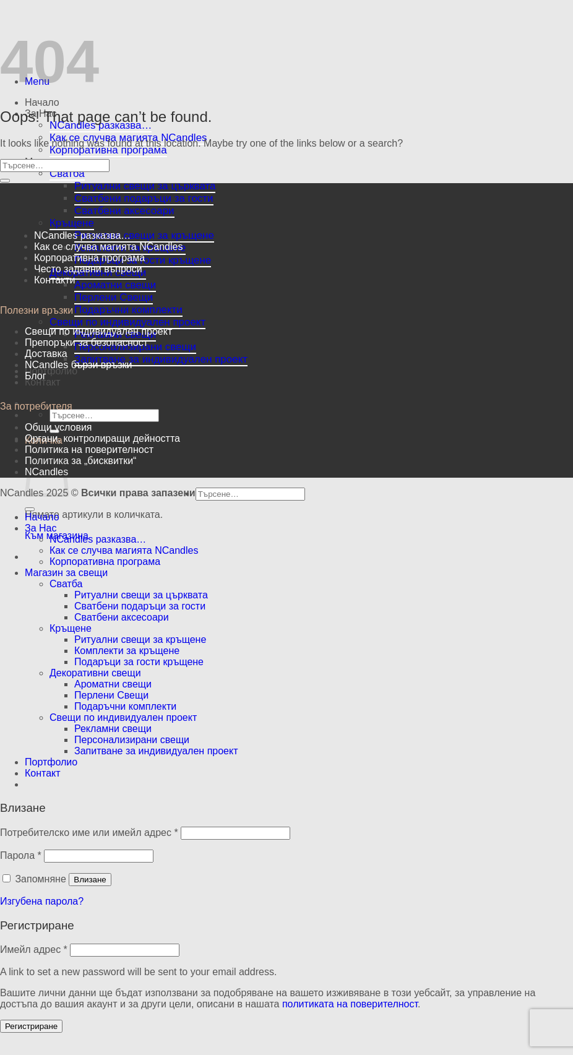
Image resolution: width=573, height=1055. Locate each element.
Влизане (90, 879)
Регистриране (31, 1026)
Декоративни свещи (95, 673)
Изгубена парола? (42, 901)
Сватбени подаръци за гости (143, 198)
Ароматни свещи (115, 285)
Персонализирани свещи (131, 739)
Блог (35, 376)
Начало (42, 102)
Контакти (54, 280)
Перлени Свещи (113, 297)
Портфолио (51, 371)
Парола (20, 855)
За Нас (40, 528)
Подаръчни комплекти (128, 310)
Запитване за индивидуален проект (161, 359)
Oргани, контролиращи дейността (102, 438)
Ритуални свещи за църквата (144, 186)
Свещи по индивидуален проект (127, 322)
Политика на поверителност (89, 449)
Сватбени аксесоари (124, 211)
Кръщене (72, 223)
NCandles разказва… (101, 125)
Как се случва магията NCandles (108, 246)
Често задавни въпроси (88, 269)
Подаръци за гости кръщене (139, 662)
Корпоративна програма (108, 150)
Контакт (43, 382)
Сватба (67, 173)
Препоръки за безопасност (86, 342)
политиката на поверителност (350, 1004)
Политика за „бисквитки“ (80, 460)
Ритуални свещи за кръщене (144, 235)
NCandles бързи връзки (78, 365)
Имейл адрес (33, 949)
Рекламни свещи (113, 728)
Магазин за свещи (66, 572)
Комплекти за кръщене (126, 650)
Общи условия (58, 427)
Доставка (46, 353)
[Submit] (5, 181)
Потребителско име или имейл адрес (89, 832)
